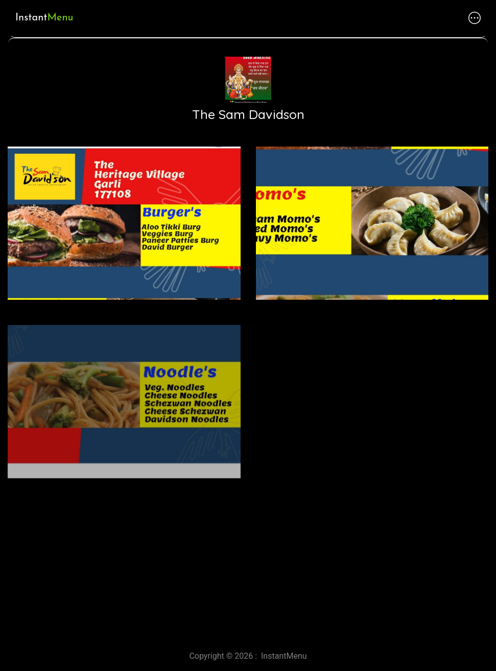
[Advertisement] (248, 553)
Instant (44, 18)
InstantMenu (284, 656)
